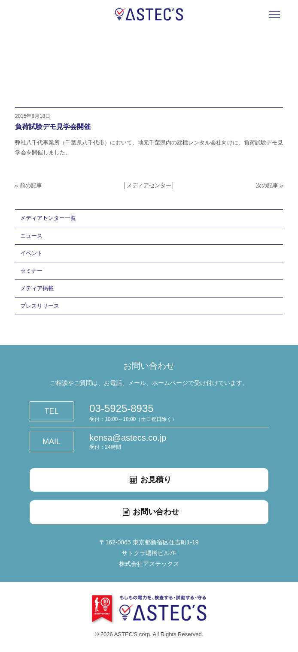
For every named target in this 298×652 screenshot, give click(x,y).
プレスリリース (39, 306)
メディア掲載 (37, 288)
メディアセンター (149, 185)
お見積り (149, 479)
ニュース (31, 235)
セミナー (31, 270)
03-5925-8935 (121, 408)
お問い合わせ (149, 512)
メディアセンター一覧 (48, 218)
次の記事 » (269, 185)
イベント (31, 253)
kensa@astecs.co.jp (127, 437)
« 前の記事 (28, 185)
